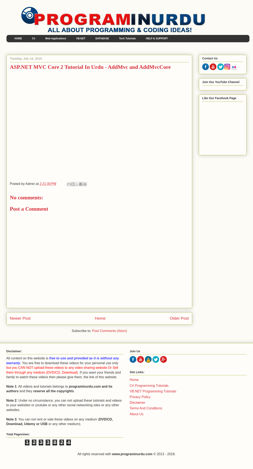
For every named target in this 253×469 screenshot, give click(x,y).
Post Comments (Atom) (109, 331)
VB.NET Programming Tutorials (153, 391)
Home (100, 318)
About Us (136, 414)
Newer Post (20, 318)
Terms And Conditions (146, 408)
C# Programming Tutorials (149, 385)
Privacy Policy (140, 397)
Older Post (179, 318)
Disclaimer (137, 402)
